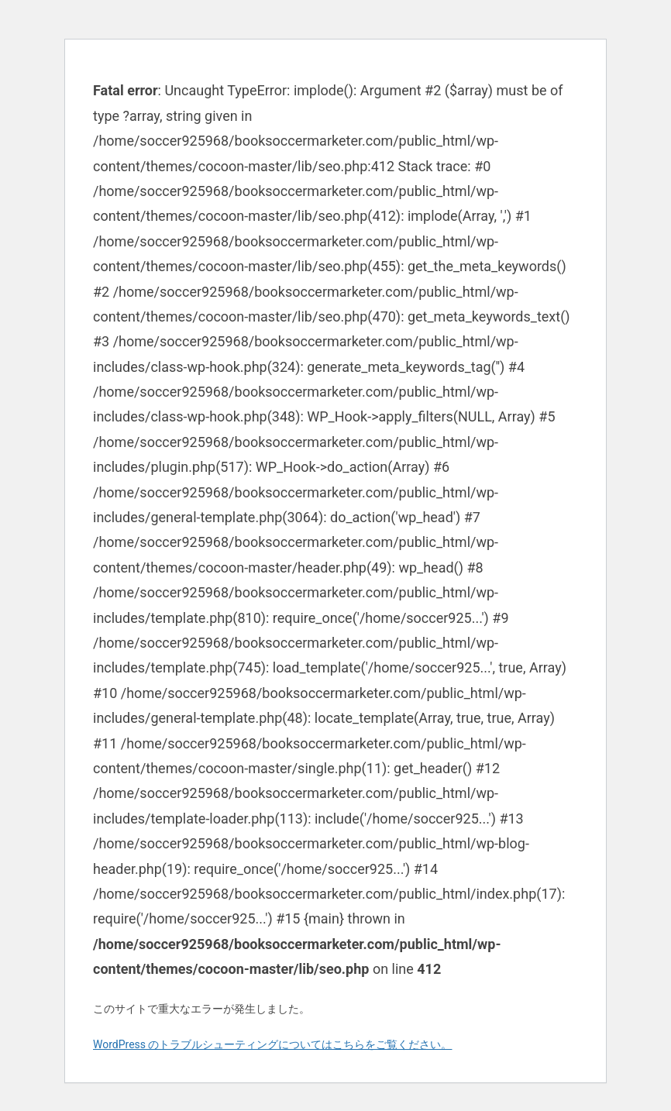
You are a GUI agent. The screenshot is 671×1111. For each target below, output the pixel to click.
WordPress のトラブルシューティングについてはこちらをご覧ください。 (272, 1044)
